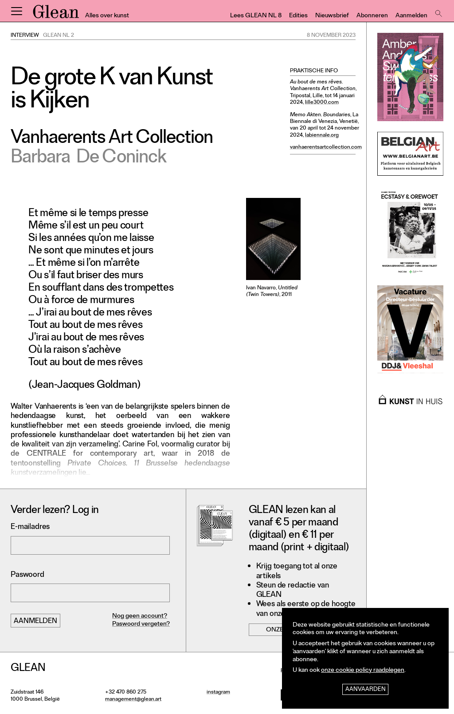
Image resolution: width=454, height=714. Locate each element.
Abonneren (372, 16)
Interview (25, 36)
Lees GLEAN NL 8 (256, 16)
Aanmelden (411, 16)
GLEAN (56, 14)
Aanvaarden (365, 689)
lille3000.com (322, 103)
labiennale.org (322, 135)
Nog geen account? (139, 616)
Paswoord (27, 575)
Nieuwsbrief (332, 16)
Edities (298, 16)
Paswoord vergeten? (141, 624)
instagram (218, 692)
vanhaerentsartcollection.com (326, 147)
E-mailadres (30, 527)
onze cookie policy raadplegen (362, 671)
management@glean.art (133, 699)
